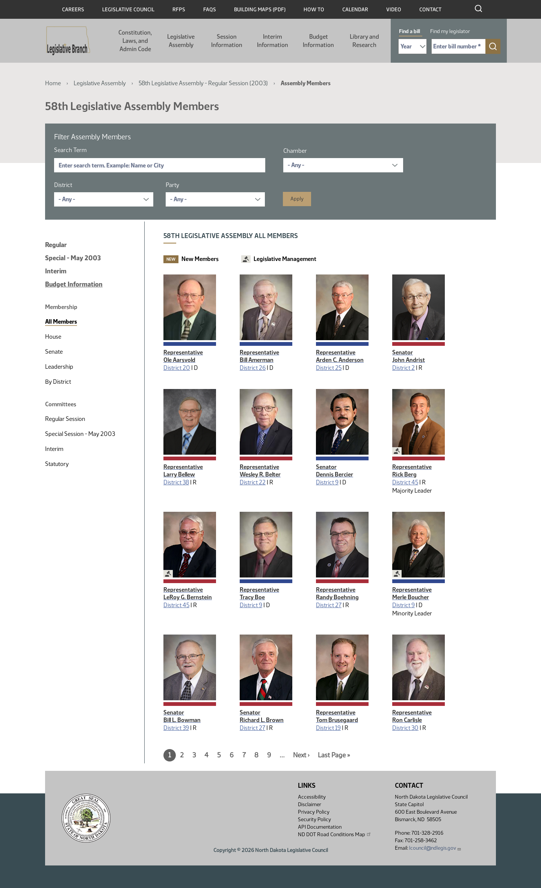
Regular (56, 245)
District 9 (327, 482)
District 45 (405, 482)
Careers (73, 9)
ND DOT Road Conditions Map (335, 834)
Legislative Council (128, 9)
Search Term (70, 150)
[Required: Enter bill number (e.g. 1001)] (458, 46)
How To (314, 9)
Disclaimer (309, 804)
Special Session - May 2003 (80, 433)
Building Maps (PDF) (260, 9)
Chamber (295, 150)
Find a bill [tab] (409, 31)
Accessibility (312, 797)
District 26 (253, 367)
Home (53, 83)
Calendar (355, 9)
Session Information (226, 40)
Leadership (59, 366)
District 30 (405, 727)
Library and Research (364, 40)
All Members (61, 321)
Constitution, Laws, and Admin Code (135, 41)
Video (393, 9)
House (53, 336)
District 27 (329, 605)
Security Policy (314, 819)
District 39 (176, 727)
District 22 (253, 482)
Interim (55, 271)
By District (58, 381)
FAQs (209, 9)
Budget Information (318, 40)
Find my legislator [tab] (450, 31)
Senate (54, 351)
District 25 (329, 367)
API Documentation (320, 827)
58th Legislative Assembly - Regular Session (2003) (203, 83)
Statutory (57, 463)
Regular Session (65, 418)
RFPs (178, 9)
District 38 (176, 482)
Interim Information (272, 40)
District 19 (328, 727)
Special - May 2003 (73, 258)
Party (172, 184)
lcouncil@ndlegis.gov (435, 848)
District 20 (176, 367)
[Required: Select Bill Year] (412, 46)
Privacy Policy (313, 812)
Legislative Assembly (181, 40)
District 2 (403, 367)
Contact (430, 9)
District (63, 184)
